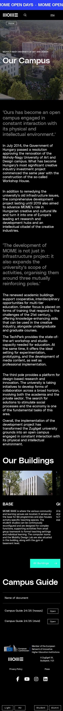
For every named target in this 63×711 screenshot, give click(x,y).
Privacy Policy (15, 669)
